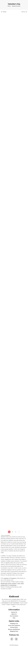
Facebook (13, 578)
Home (9, 6)
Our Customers (14, 616)
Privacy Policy (14, 627)
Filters (3, 12)
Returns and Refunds (14, 629)
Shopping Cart (14, 623)
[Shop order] (24, 11)
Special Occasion (16, 6)
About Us (14, 614)
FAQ (14, 618)
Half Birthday (13, 585)
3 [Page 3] (15, 532)
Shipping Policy (14, 631)
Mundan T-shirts (16, 583)
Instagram (6, 578)
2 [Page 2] (12, 532)
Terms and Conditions (14, 625)
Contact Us (14, 612)
